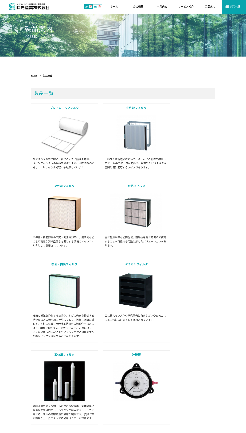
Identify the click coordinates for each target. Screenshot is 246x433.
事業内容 (80, 416)
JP (86, 6)
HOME (34, 75)
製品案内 (114, 416)
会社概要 (66, 416)
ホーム (53, 416)
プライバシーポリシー (155, 416)
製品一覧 (47, 75)
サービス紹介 (97, 416)
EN (95, 6)
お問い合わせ (130, 416)
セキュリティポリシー (184, 416)
